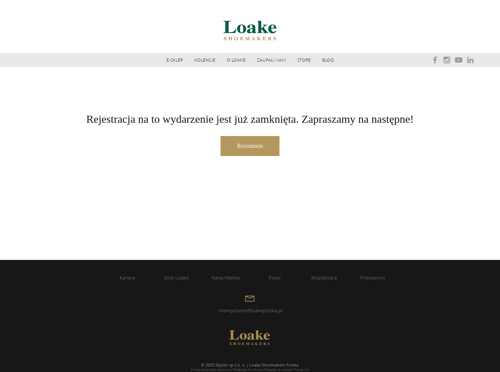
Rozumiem (250, 146)
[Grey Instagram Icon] (446, 60)
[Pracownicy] (373, 278)
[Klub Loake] (176, 278)
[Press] (274, 278)
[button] (236, 60)
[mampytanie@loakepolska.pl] (250, 310)
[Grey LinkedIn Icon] (470, 60)
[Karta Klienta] (225, 278)
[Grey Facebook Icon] (435, 60)
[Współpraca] (324, 278)
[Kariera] (127, 278)
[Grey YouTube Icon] (458, 60)
